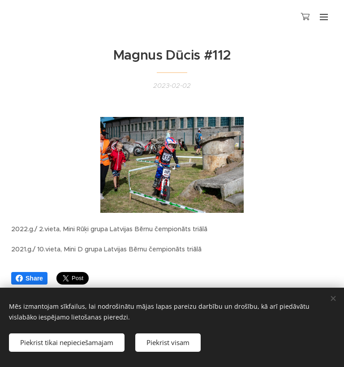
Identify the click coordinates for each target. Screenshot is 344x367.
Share (29, 278)
